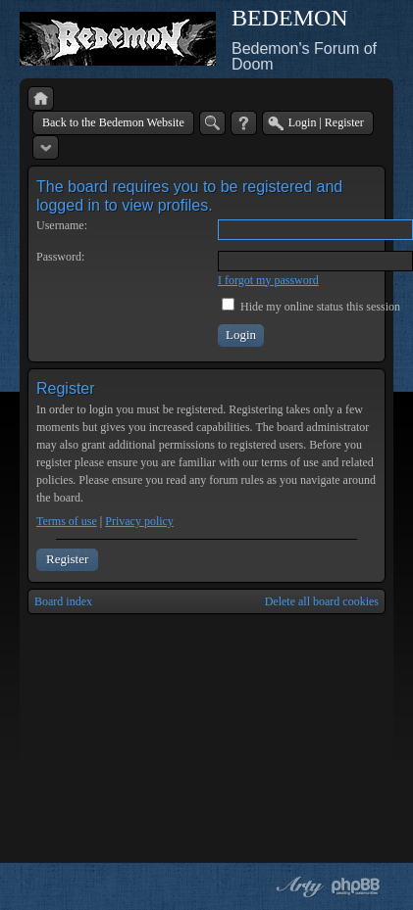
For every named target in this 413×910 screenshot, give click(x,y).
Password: (60, 256)
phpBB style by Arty (297, 886)
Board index (63, 601)
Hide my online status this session (311, 306)
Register (67, 558)
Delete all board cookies (322, 601)
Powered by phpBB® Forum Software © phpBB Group (356, 886)
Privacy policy (139, 521)
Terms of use (66, 521)
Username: (61, 225)
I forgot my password (268, 280)
